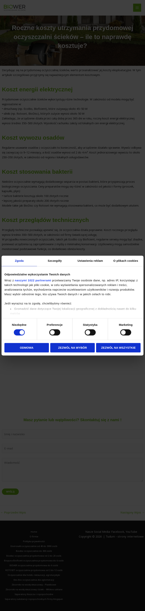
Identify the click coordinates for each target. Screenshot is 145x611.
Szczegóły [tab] (55, 260)
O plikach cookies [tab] (125, 260)
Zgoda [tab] (19, 260)
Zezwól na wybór (72, 347)
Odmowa (26, 347)
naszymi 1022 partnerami (33, 280)
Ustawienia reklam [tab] (90, 260)
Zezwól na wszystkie (118, 347)
